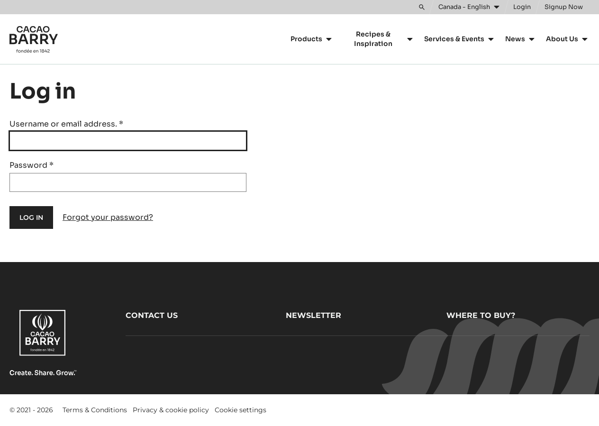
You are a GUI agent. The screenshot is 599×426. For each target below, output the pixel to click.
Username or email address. (66, 124)
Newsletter (313, 315)
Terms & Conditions (95, 410)
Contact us (152, 315)
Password (31, 165)
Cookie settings (240, 410)
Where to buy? (480, 315)
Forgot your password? (108, 217)
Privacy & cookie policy (171, 410)
